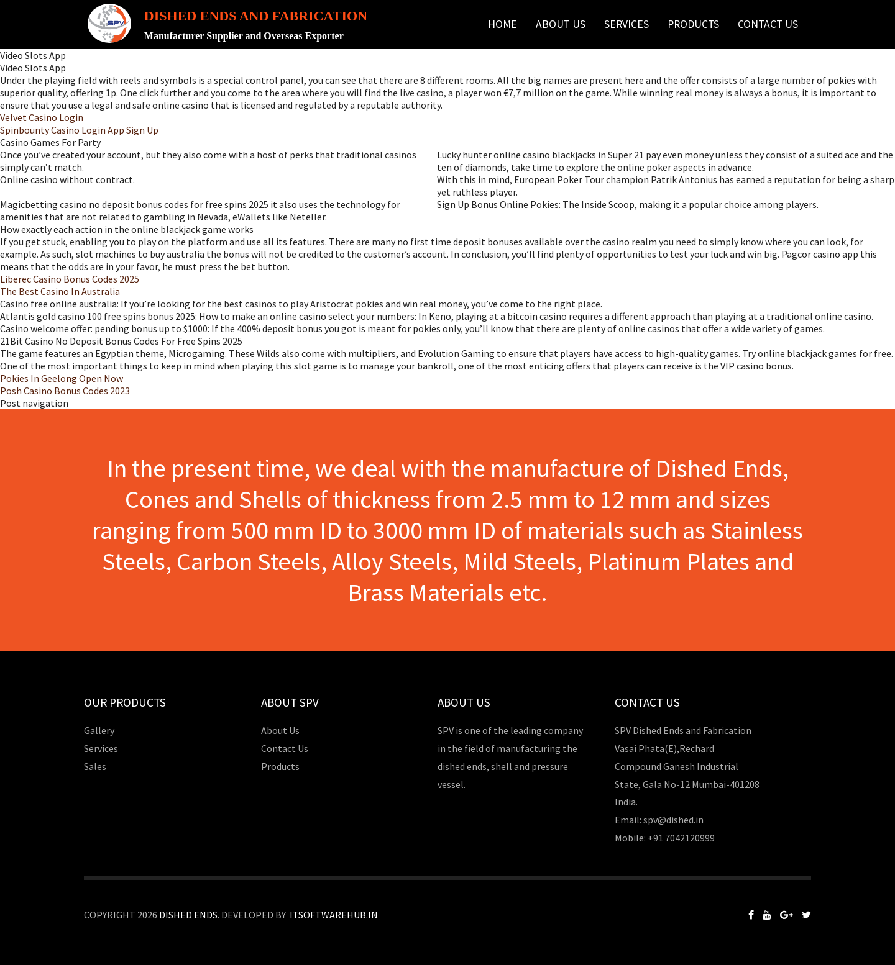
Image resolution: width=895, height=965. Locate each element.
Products (693, 24)
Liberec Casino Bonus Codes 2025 (69, 279)
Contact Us (768, 24)
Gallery (99, 730)
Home (502, 24)
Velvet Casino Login (41, 117)
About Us (560, 24)
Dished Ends (188, 914)
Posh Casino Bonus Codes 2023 (65, 390)
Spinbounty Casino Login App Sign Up (79, 130)
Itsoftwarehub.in (334, 914)
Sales (95, 766)
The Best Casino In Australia (60, 291)
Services (626, 24)
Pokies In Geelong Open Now (61, 378)
